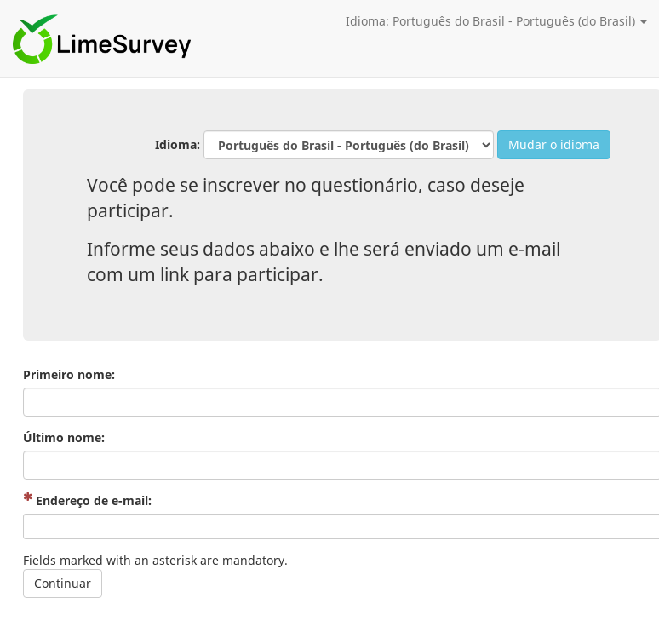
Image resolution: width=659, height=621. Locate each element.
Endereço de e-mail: (87, 500)
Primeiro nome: (69, 374)
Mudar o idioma (553, 144)
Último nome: (64, 437)
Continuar (62, 583)
